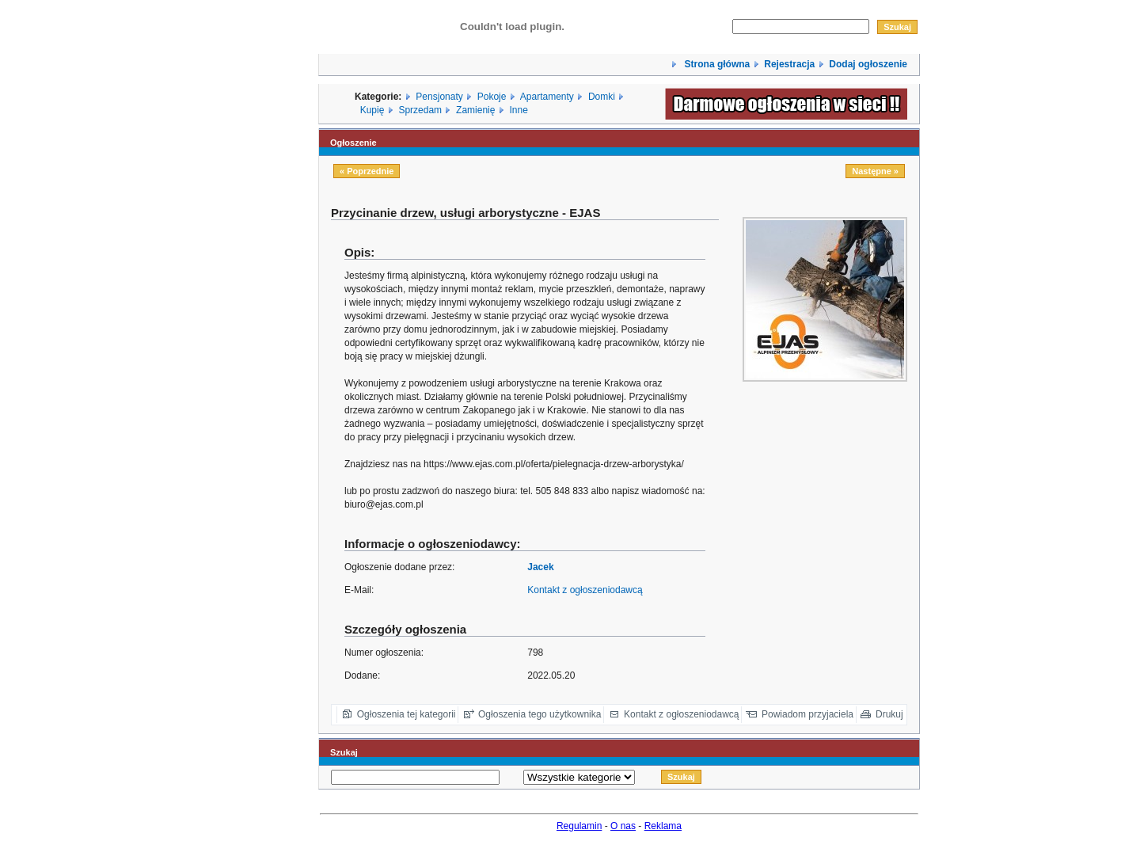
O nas (623, 825)
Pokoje (492, 96)
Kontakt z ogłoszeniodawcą (584, 590)
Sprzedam (420, 110)
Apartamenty (547, 96)
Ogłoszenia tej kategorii (406, 714)
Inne (518, 110)
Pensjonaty (439, 96)
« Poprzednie (366, 171)
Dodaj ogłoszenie (868, 64)
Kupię (372, 110)
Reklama (663, 825)
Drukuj (889, 714)
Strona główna (716, 64)
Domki (601, 96)
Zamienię (475, 110)
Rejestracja (789, 64)
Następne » (875, 171)
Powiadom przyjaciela (807, 714)
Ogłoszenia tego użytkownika (539, 714)
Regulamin (579, 825)
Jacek (540, 567)
